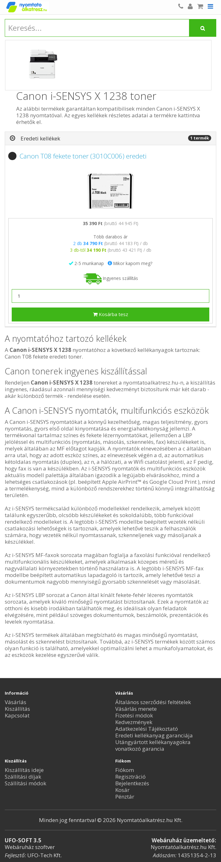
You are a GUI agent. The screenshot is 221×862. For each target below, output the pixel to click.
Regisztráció (130, 776)
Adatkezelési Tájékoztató (146, 728)
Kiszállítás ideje (24, 770)
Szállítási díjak (23, 776)
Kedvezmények (133, 722)
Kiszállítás (17, 708)
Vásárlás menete (136, 708)
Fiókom (124, 770)
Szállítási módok (25, 783)
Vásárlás (15, 702)
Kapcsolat (17, 715)
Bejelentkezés (132, 783)
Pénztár (124, 796)
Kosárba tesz (110, 314)
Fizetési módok (134, 715)
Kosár (122, 790)
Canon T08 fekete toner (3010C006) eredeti (83, 156)
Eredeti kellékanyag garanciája (154, 735)
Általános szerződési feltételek (153, 702)
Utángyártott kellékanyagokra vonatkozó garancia (153, 745)
